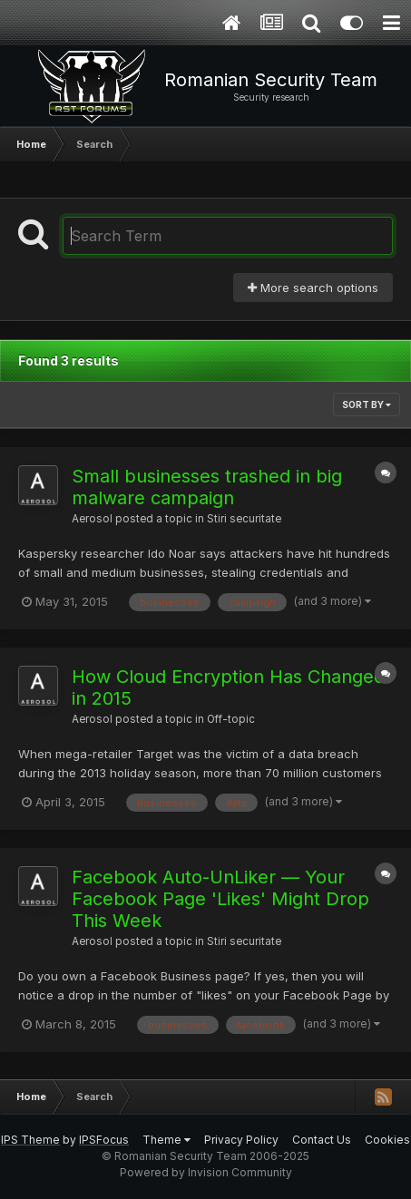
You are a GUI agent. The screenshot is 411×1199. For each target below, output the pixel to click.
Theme (166, 1139)
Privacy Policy (241, 1139)
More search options (313, 287)
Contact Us (321, 1139)
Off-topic (231, 719)
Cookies (387, 1139)
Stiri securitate (244, 518)
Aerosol (92, 518)
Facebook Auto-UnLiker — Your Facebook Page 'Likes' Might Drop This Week (220, 898)
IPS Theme (30, 1139)
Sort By (366, 404)
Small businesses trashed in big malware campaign (207, 487)
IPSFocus (104, 1139)
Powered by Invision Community (206, 1172)
